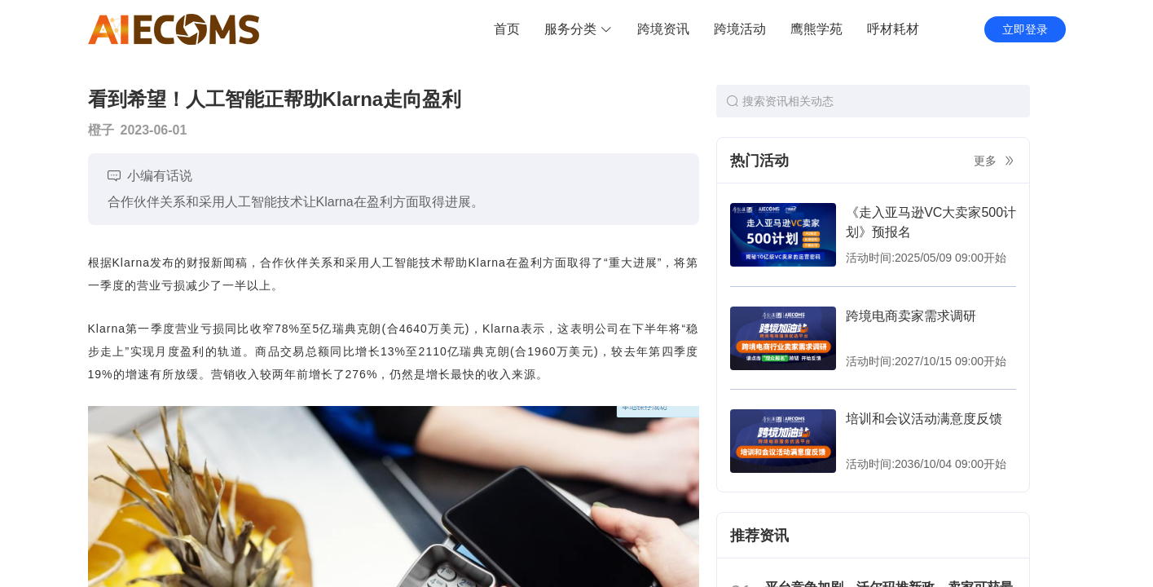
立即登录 (1025, 29)
